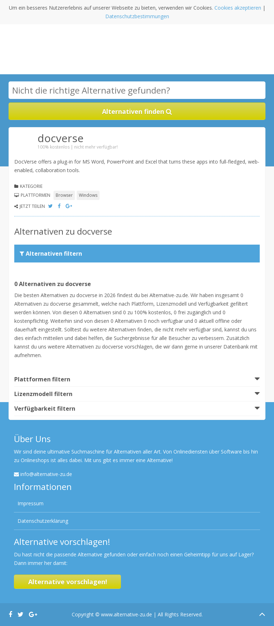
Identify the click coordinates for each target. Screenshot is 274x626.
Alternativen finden (137, 111)
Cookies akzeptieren (237, 7)
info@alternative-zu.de (46, 474)
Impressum (30, 503)
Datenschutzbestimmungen (137, 16)
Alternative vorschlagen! (67, 581)
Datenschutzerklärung (42, 520)
